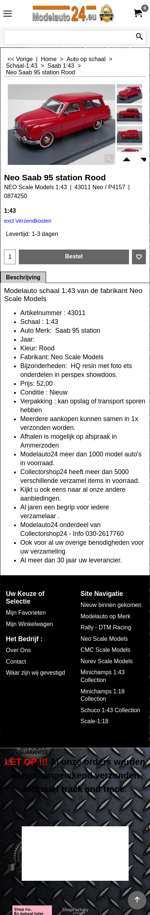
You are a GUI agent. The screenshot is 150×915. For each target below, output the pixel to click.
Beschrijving (23, 277)
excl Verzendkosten (27, 221)
